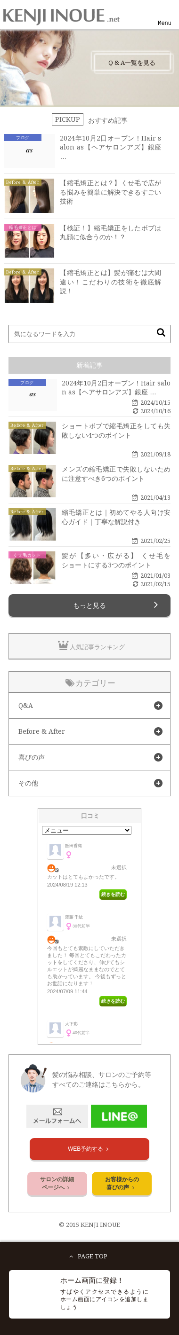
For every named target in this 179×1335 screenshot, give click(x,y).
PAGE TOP (87, 1256)
